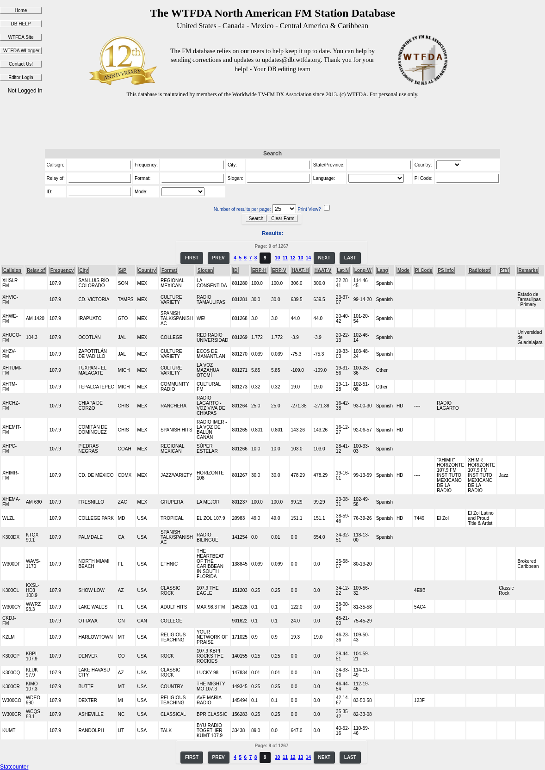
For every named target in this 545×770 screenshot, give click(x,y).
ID (235, 270)
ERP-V (279, 270)
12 (292, 257)
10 (277, 257)
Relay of (36, 270)
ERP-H (259, 270)
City (83, 270)
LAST (350, 257)
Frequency (62, 270)
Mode (403, 270)
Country (147, 270)
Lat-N (343, 270)
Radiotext (479, 270)
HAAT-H (300, 270)
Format (169, 270)
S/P (122, 270)
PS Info (445, 270)
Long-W (363, 270)
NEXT (324, 257)
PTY (504, 270)
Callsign (12, 270)
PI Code (423, 270)
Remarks (528, 270)
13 (300, 257)
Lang (382, 270)
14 (308, 257)
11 (285, 257)
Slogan (205, 270)
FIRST (191, 257)
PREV (218, 257)
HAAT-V (323, 270)
